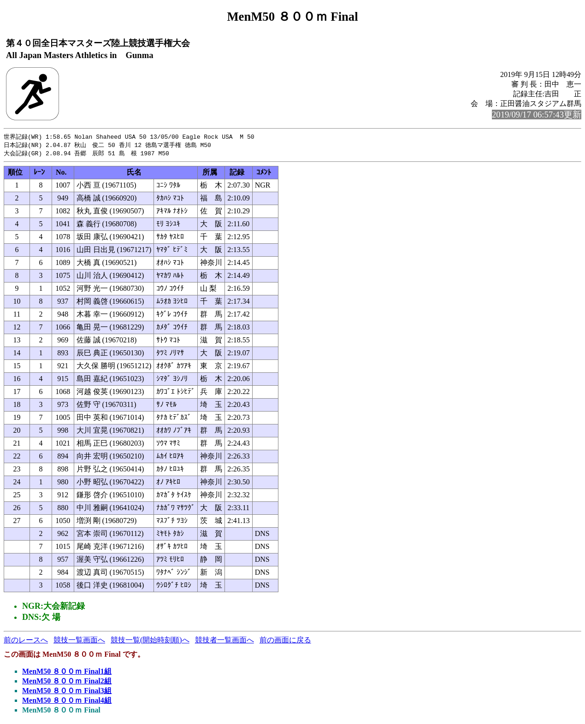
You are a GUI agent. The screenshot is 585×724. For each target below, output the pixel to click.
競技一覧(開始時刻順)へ (150, 641)
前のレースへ (26, 641)
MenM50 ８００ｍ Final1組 (67, 673)
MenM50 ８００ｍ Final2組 (67, 682)
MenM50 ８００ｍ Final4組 (67, 702)
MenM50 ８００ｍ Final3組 (67, 692)
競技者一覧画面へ (224, 641)
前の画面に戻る (285, 641)
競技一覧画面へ (79, 641)
